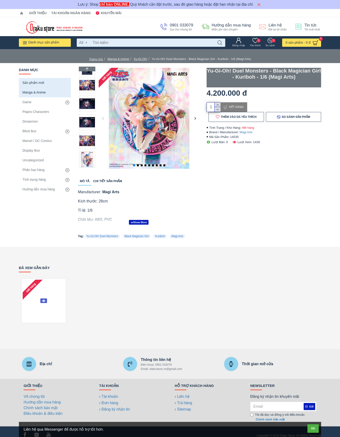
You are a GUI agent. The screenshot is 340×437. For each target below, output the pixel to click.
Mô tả (84, 181)
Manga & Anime (118, 59)
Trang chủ (96, 59)
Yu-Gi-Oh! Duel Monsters (102, 230)
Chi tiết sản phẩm (107, 181)
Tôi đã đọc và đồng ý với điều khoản (277, 411)
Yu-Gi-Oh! (140, 59)
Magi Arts (246, 134)
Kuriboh (160, 230)
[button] (103, 118)
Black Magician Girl (136, 230)
